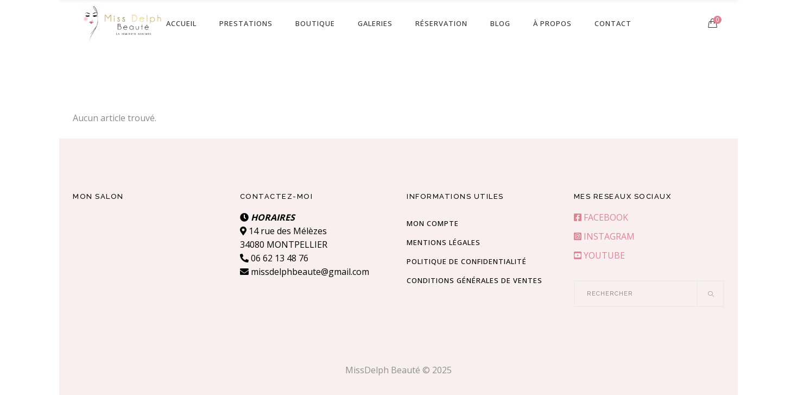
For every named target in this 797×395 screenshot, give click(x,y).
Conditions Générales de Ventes (474, 280)
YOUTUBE (599, 255)
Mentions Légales (443, 242)
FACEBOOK (601, 217)
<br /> (148, 251)
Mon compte (433, 223)
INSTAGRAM (604, 236)
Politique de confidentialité (467, 261)
